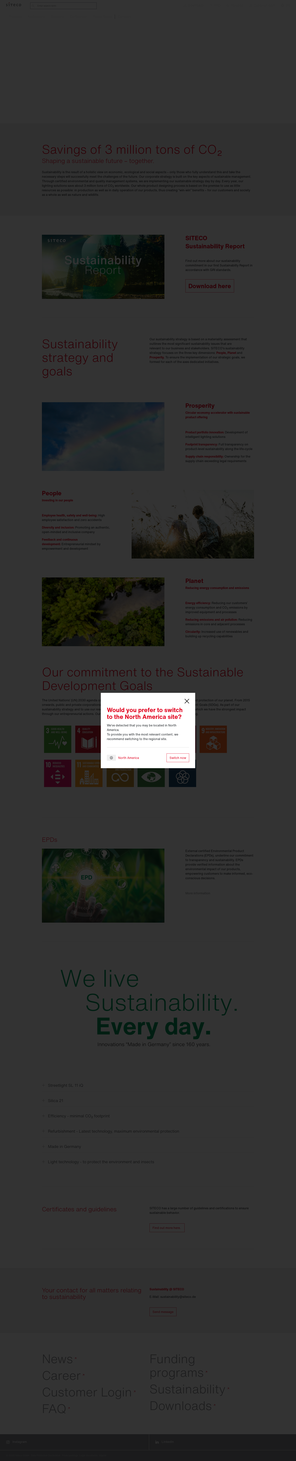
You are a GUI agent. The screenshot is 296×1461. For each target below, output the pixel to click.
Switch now (178, 758)
